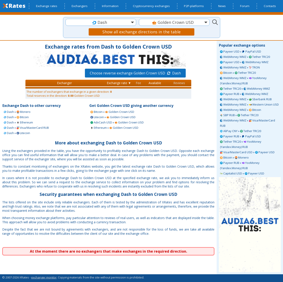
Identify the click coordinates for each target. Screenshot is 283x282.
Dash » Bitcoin (16, 117)
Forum (244, 6)
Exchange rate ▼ (119, 83)
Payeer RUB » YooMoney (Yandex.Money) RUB (240, 165)
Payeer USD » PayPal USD (240, 51)
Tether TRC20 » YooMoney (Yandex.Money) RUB (240, 144)
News (222, 6)
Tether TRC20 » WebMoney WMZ (245, 89)
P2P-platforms (194, 6)
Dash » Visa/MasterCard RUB (26, 128)
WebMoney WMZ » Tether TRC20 (245, 57)
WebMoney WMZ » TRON (240, 67)
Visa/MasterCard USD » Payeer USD (247, 152)
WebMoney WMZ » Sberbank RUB (246, 99)
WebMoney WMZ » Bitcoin (240, 110)
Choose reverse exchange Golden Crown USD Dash (135, 73)
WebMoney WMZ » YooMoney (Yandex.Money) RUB (243, 80)
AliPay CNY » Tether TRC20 (240, 131)
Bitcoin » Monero (234, 157)
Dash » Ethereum (18, 122)
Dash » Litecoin (17, 133)
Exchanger (64, 83)
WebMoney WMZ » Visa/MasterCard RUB (247, 123)
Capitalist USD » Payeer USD (242, 173)
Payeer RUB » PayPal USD (240, 136)
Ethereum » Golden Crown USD (114, 128)
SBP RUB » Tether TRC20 (239, 115)
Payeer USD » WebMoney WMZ (244, 62)
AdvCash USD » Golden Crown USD (117, 122)
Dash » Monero (17, 112)
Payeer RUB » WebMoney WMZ (244, 94)
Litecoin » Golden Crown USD (113, 117)
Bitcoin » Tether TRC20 (238, 73)
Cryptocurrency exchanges (151, 6)
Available (155, 83)
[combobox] (100, 22)
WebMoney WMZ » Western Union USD (249, 104)
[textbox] (101, 22)
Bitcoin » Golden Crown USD (112, 112)
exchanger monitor (44, 277)
